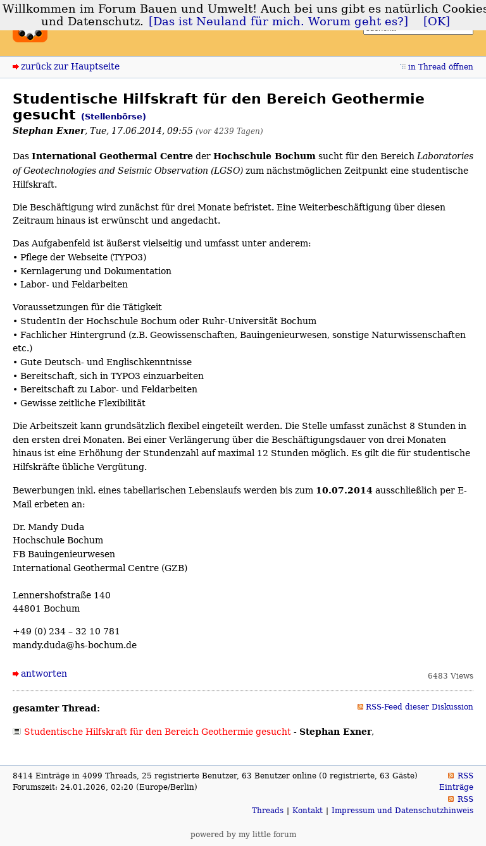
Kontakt (307, 810)
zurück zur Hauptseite (70, 66)
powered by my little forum (243, 834)
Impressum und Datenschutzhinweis (402, 810)
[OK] (436, 21)
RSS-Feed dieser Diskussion (419, 707)
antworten (44, 673)
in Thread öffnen (440, 67)
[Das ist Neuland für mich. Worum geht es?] (278, 21)
